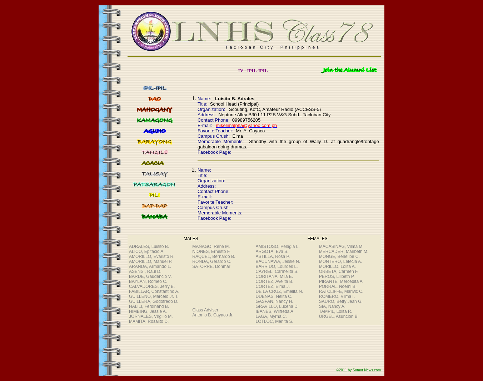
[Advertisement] (251, 348)
